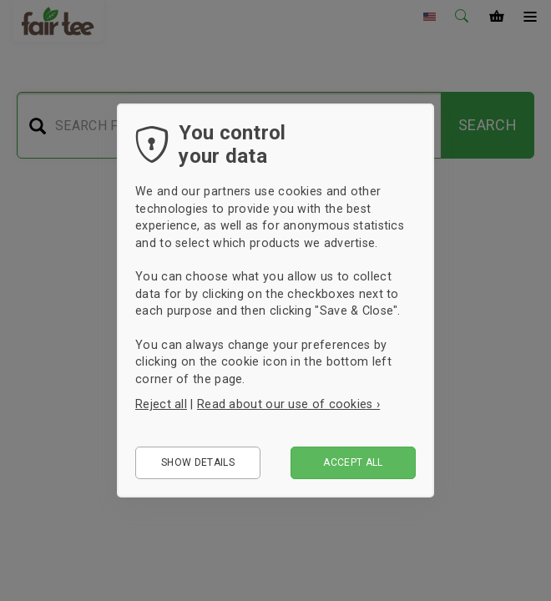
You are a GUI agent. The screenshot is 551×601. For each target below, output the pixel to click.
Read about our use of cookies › (288, 404)
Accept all (353, 462)
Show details (198, 462)
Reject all (161, 404)
